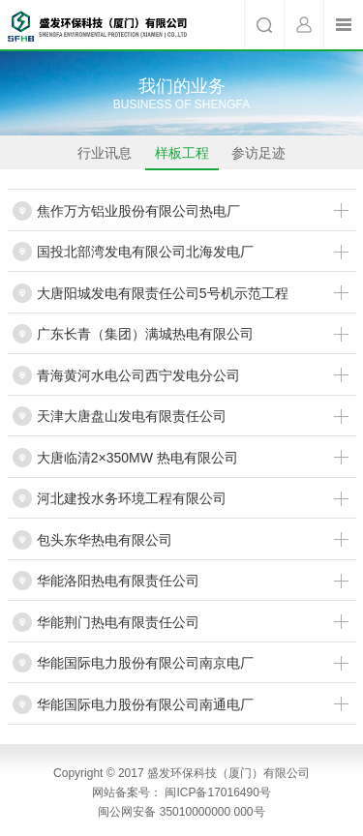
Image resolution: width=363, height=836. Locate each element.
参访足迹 (258, 157)
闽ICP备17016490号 (217, 792)
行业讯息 (104, 157)
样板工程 (182, 157)
